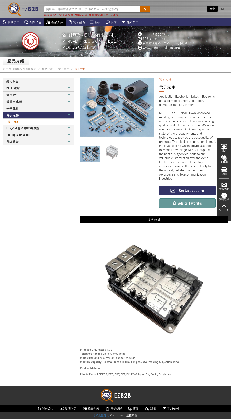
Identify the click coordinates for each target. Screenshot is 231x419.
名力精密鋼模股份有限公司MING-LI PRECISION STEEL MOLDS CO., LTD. (89, 41)
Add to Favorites (187, 203)
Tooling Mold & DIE (38, 134)
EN (223, 8)
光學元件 (38, 108)
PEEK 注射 (38, 88)
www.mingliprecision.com (158, 47)
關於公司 (11, 22)
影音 (95, 22)
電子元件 (63, 68)
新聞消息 (33, 22)
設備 (111, 22)
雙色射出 (38, 95)
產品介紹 (55, 22)
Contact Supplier (187, 190)
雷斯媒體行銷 (101, 415)
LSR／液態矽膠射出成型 (38, 128)
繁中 (212, 8)
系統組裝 (38, 141)
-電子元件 (13, 121)
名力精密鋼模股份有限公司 (20, 68)
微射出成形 (38, 101)
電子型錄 (77, 22)
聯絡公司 (130, 22)
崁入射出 (38, 81)
